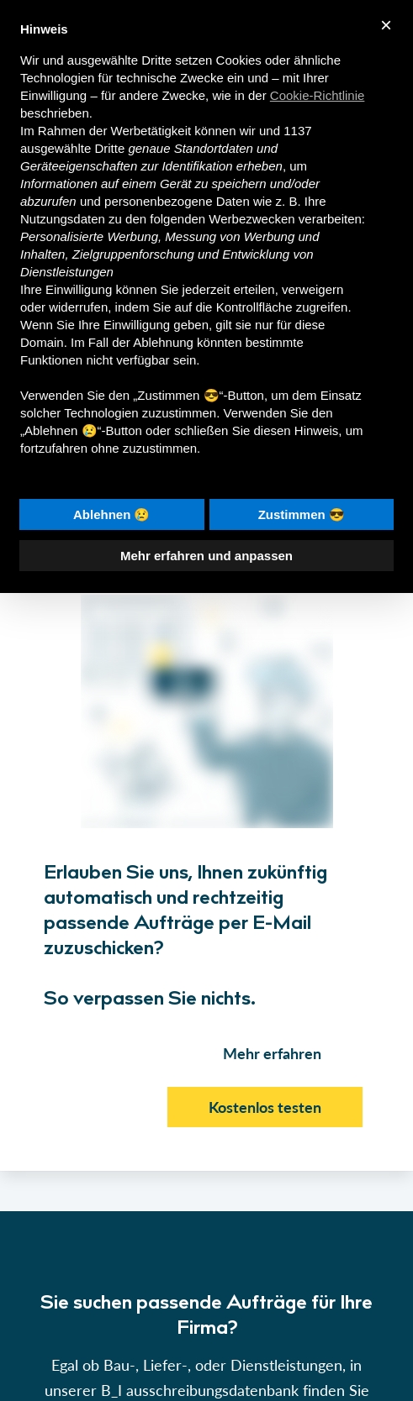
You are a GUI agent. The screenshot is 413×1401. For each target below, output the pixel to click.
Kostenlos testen (265, 1107)
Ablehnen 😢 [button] (112, 514)
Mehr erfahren (272, 1053)
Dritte (109, 148)
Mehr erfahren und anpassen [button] (206, 555)
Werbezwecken (251, 219)
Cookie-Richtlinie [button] (317, 95)
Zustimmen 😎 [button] (301, 514)
